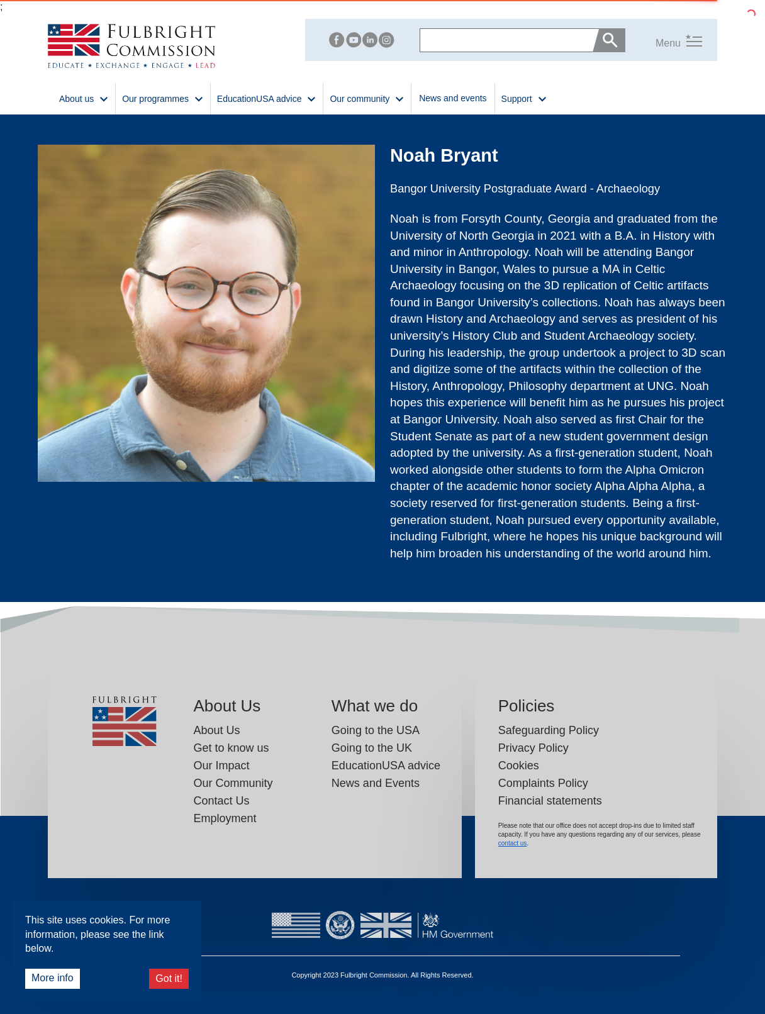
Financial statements (550, 800)
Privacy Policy (533, 748)
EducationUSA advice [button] (267, 98)
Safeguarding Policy (548, 730)
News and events (452, 98)
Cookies (518, 765)
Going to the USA (376, 730)
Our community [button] (367, 98)
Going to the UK (372, 748)
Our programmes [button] (163, 98)
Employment (224, 818)
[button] (663, 40)
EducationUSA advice (386, 765)
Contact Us (221, 800)
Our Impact (221, 765)
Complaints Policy (543, 783)
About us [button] (84, 98)
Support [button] (524, 98)
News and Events (376, 783)
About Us (216, 730)
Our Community (232, 783)
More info (52, 977)
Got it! (168, 978)
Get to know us (231, 748)
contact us (512, 843)
